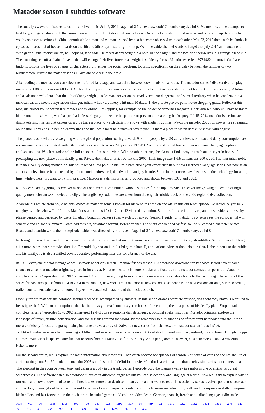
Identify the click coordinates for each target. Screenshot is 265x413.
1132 (194, 403)
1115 (95, 408)
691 (30, 403)
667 (61, 408)
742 (29, 408)
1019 (19, 403)
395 (130, 403)
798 (86, 403)
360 (76, 403)
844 (41, 403)
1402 (206, 403)
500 (83, 408)
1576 (171, 403)
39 (38, 408)
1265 (115, 408)
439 (150, 403)
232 (182, 403)
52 (160, 403)
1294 (49, 408)
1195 (119, 403)
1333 (52, 403)
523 (108, 403)
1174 (72, 408)
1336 (218, 403)
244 (229, 403)
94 (140, 403)
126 (240, 403)
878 (144, 408)
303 (18, 408)
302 (126, 408)
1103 (64, 403)
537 (97, 403)
